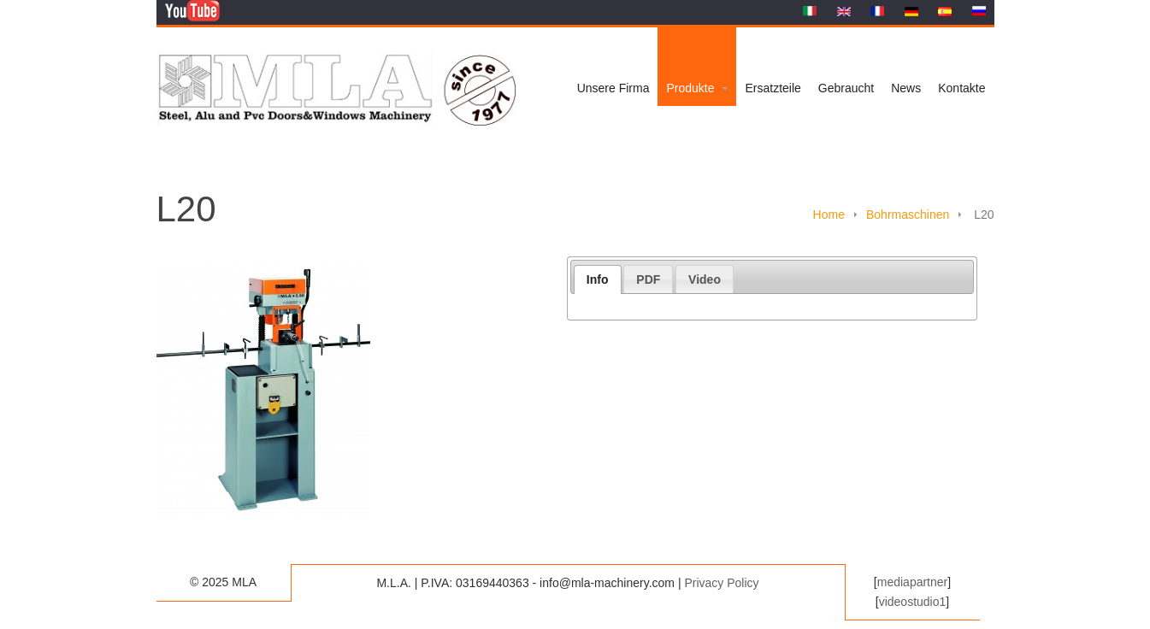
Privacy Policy (721, 583)
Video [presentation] (704, 279)
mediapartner (912, 582)
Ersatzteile (772, 88)
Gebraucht (846, 88)
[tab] (598, 279)
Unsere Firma (613, 88)
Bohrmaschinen (907, 214)
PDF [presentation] (648, 279)
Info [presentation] (598, 279)
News (906, 88)
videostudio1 (913, 601)
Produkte (690, 88)
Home (829, 214)
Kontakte (961, 88)
